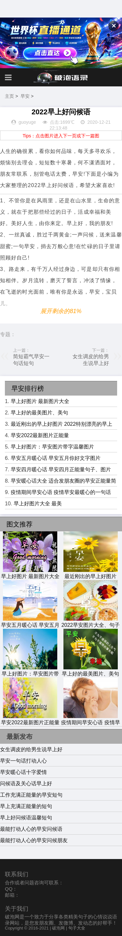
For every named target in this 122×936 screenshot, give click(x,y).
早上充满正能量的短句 (26, 806)
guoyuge (27, 122)
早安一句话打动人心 (23, 761)
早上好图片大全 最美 (38, 503)
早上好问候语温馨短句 (26, 817)
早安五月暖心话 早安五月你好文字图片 (56, 458)
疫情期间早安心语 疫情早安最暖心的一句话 (61, 492)
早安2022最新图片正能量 (40, 435)
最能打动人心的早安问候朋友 (34, 840)
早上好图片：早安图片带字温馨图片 (52, 446)
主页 (9, 96)
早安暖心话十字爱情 (23, 772)
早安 (25, 96)
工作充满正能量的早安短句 (31, 795)
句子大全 (76, 928)
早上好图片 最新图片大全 (40, 401)
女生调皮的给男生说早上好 (31, 749)
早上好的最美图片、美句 (39, 412)
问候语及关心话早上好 (26, 783)
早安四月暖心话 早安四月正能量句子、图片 (61, 469)
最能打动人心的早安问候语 (31, 829)
